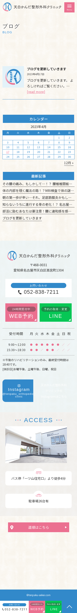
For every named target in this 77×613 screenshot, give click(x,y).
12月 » (69, 162)
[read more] (36, 91)
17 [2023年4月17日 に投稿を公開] (7, 152)
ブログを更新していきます (46, 68)
